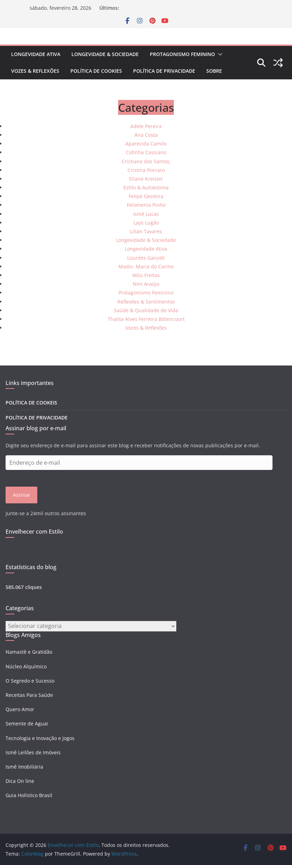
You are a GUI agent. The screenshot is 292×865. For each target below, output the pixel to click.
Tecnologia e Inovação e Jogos (40, 738)
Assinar (21, 495)
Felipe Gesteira (146, 196)
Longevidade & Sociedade (105, 54)
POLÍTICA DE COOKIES (96, 71)
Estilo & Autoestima (146, 187)
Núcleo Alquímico (26, 666)
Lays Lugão (146, 222)
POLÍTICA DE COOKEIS (31, 402)
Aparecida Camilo (146, 143)
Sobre (214, 71)
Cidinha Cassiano (146, 152)
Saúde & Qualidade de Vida (146, 310)
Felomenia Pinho (146, 205)
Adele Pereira (146, 126)
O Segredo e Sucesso (30, 680)
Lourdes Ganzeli (146, 257)
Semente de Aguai (27, 723)
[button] (219, 54)
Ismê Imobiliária (24, 766)
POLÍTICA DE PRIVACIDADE (164, 71)
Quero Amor (20, 709)
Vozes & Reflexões (35, 71)
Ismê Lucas (146, 214)
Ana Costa (146, 135)
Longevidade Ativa (35, 54)
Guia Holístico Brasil (29, 795)
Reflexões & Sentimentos (146, 301)
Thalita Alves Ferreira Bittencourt (146, 319)
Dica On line (20, 781)
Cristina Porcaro (146, 170)
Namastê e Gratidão (29, 651)
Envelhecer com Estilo (34, 531)
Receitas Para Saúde (29, 695)
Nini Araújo (146, 284)
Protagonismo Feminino (182, 54)
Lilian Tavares (146, 231)
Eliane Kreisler (146, 178)
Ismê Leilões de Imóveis (33, 752)
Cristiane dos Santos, (146, 161)
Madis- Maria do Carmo (146, 266)
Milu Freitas (146, 275)
